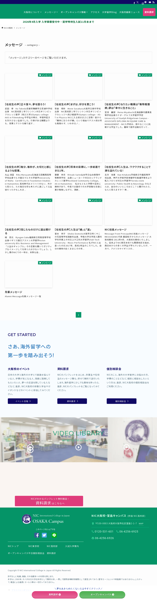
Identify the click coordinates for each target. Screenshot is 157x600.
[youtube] (149, 2)
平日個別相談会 (36, 553)
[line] (145, 2)
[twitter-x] (138, 2)
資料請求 (51, 553)
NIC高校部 (52, 546)
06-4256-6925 (128, 531)
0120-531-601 (104, 531)
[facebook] (134, 2)
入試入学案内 (72, 546)
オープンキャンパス (18, 553)
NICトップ (13, 546)
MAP (141, 523)
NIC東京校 (33, 546)
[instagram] (142, 2)
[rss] (153, 2)
